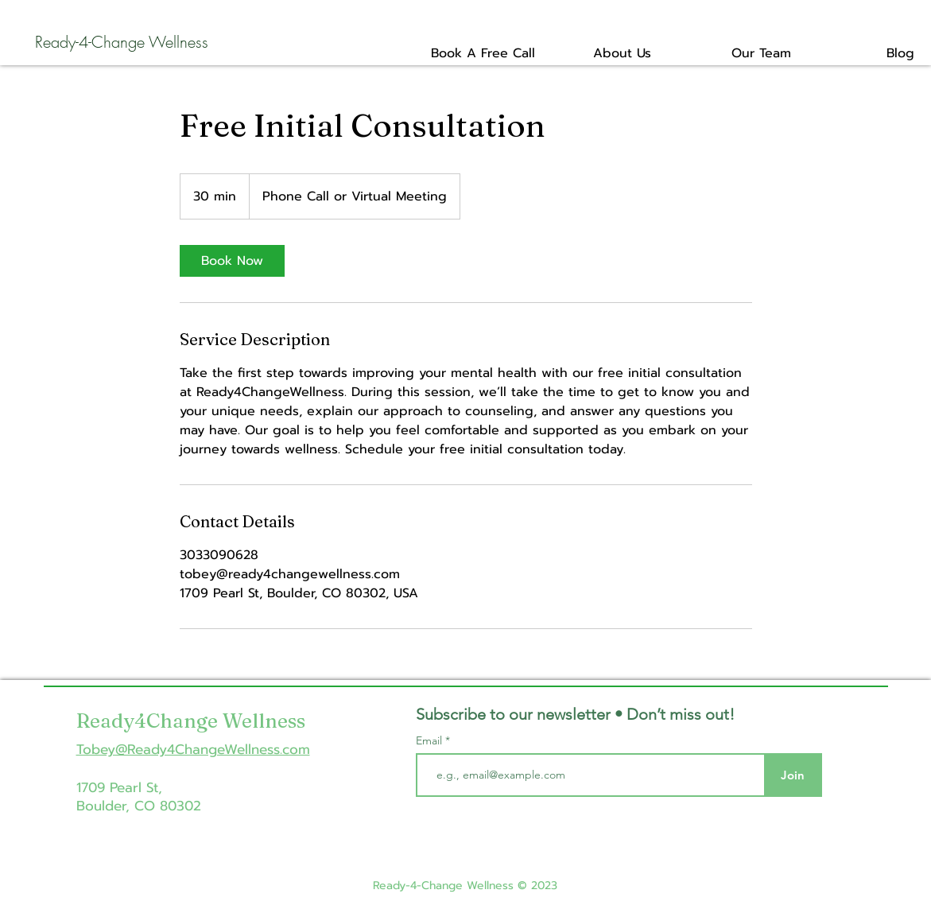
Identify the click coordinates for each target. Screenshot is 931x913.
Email (430, 740)
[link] (232, 261)
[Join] (793, 775)
